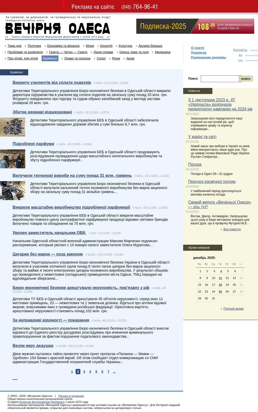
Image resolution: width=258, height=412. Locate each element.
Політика (34, 46)
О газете (197, 48)
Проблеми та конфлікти (25, 52)
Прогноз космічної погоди (212, 181)
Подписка (198, 52)
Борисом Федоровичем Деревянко (41, 401)
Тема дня (14, 46)
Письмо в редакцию (71, 395)
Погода (195, 164)
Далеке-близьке (150, 46)
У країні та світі (202, 137)
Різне (116, 58)
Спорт (101, 58)
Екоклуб (106, 46)
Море (90, 46)
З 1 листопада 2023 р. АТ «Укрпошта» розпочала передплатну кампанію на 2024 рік (220, 104)
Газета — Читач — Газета (68, 52)
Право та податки (77, 58)
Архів (130, 58)
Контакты (240, 50)
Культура (125, 46)
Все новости (232, 229)
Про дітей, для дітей (23, 58)
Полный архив (233, 308)
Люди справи (103, 52)
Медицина (162, 52)
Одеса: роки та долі (134, 52)
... (114, 371)
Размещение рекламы (208, 57)
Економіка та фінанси (63, 46)
